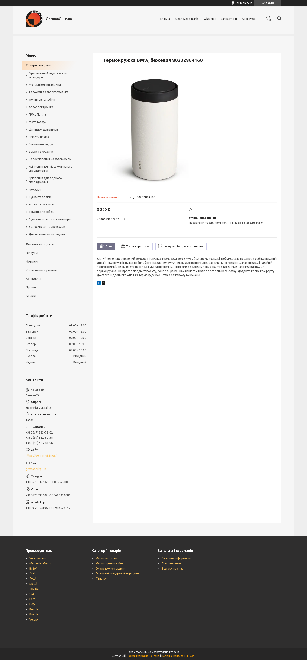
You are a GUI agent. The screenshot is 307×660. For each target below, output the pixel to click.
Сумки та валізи (40, 197)
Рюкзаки (35, 189)
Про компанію (171, 563)
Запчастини (229, 18)
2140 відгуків (244, 2)
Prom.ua (174, 652)
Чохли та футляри (41, 204)
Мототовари (37, 122)
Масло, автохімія (186, 18)
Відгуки (32, 253)
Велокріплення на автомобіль (50, 159)
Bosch (33, 614)
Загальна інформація (176, 558)
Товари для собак (41, 211)
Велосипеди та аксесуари (47, 226)
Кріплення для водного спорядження (45, 180)
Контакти (33, 278)
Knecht (34, 609)
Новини (32, 261)
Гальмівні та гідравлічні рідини (117, 573)
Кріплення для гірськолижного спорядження (50, 168)
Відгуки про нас (172, 568)
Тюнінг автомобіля (42, 99)
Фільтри (210, 18)
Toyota (34, 588)
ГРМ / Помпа (37, 114)
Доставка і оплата (40, 244)
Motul (33, 583)
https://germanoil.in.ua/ (41, 455)
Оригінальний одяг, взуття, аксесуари (48, 75)
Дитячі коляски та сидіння (47, 234)
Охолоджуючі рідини (110, 568)
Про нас (31, 287)
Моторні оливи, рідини (45, 84)
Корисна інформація (41, 270)
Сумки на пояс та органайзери (50, 219)
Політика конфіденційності (178, 655)
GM (31, 594)
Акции (31, 295)
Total (32, 578)
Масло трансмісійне (109, 563)
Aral (32, 573)
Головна (164, 18)
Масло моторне (107, 558)
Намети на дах (39, 137)
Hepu (32, 604)
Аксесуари (249, 18)
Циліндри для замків (43, 129)
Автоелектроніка (41, 107)
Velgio (33, 619)
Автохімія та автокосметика (48, 92)
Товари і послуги (38, 65)
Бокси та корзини (41, 151)
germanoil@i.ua (36, 469)
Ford (32, 599)
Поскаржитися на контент (143, 655)
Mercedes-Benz (40, 563)
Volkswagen (37, 558)
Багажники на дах (41, 144)
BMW (33, 568)
